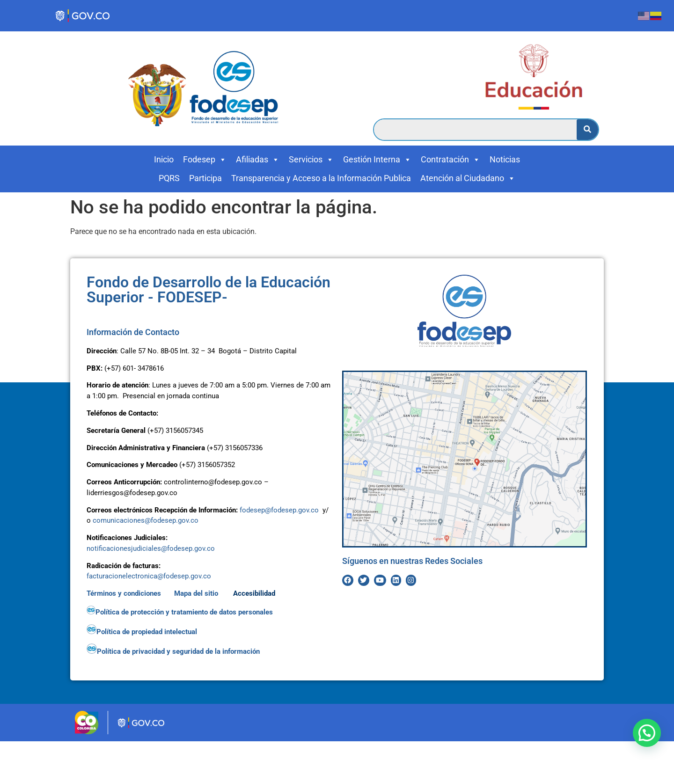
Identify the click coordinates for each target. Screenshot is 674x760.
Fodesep (205, 159)
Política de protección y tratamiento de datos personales (181, 612)
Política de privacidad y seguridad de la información (174, 651)
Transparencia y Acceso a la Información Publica (321, 178)
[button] (647, 733)
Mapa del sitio (197, 593)
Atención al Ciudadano (467, 178)
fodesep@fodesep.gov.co (279, 510)
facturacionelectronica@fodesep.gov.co (149, 576)
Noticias (505, 159)
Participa (205, 178)
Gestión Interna (377, 159)
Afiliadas (257, 159)
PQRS (169, 178)
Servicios (311, 159)
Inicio (164, 159)
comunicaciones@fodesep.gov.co (145, 520)
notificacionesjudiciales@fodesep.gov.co (151, 548)
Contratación (450, 159)
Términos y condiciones (124, 593)
